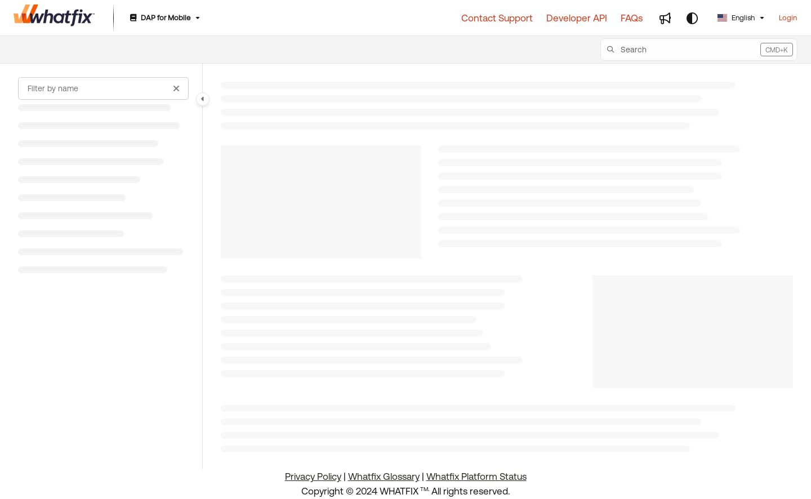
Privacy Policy (313, 476)
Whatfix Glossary (384, 476)
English (736, 18)
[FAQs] (632, 18)
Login (788, 18)
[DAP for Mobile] (164, 18)
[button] (698, 49)
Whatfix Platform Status (476, 476)
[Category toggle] (203, 99)
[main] (507, 266)
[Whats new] (665, 18)
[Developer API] (576, 18)
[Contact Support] (497, 18)
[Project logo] (54, 18)
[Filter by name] (103, 88)
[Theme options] (692, 18)
